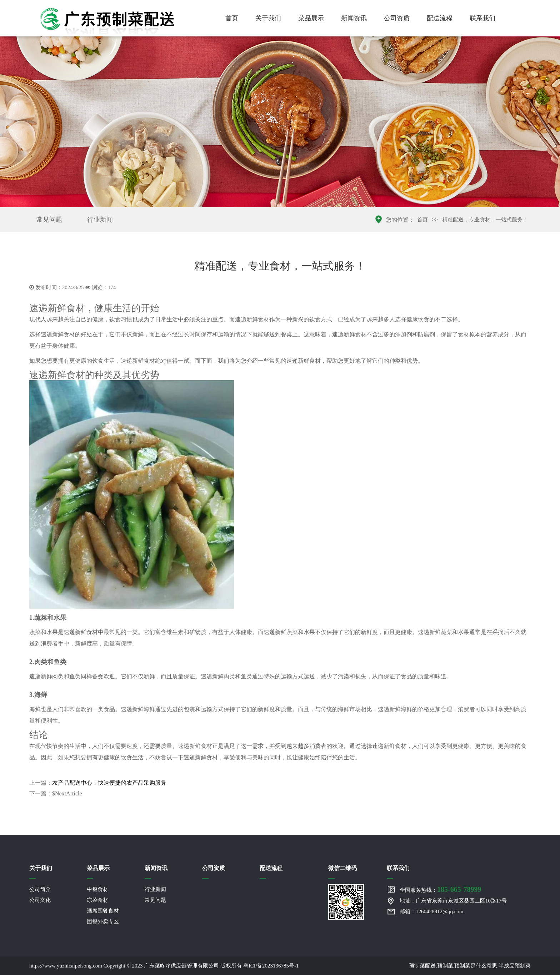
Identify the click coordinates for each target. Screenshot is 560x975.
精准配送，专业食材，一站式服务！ (485, 219)
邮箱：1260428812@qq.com (431, 911)
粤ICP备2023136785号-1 (271, 966)
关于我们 (268, 18)
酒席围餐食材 (103, 911)
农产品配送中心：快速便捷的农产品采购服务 (109, 783)
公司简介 (40, 889)
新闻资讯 (354, 18)
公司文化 (40, 900)
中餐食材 (97, 889)
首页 (231, 18)
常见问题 (49, 219)
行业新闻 (100, 219)
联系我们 (482, 18)
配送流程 (439, 18)
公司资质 (397, 18)
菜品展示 (311, 18)
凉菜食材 (97, 900)
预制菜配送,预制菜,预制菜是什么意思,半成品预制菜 (470, 966)
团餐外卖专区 (103, 921)
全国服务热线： (440, 889)
